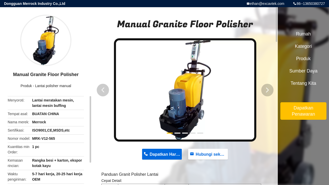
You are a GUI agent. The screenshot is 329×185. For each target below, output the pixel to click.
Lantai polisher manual (53, 86)
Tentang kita (303, 83)
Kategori (303, 46)
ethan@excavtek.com (267, 4)
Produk (26, 86)
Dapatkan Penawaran (303, 111)
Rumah (303, 33)
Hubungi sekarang (212, 154)
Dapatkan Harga (165, 154)
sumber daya (303, 70)
